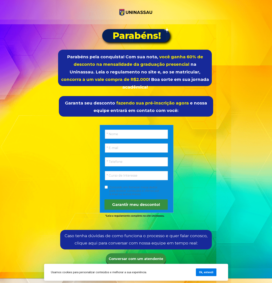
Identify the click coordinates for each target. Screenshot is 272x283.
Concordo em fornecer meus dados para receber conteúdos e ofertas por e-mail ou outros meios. (134, 191)
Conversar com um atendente (136, 259)
